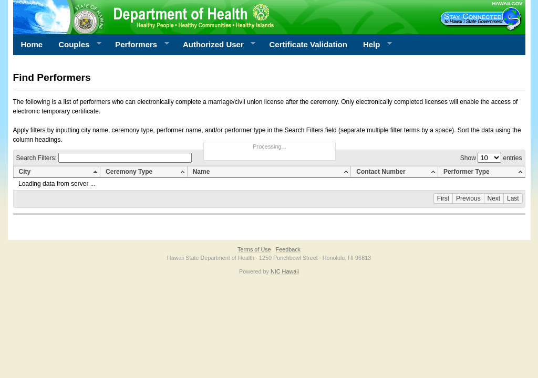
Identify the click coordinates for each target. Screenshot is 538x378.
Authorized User (215, 44)
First (443, 198)
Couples (75, 44)
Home (32, 44)
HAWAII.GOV (507, 3)
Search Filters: (104, 158)
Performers (138, 44)
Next (494, 198)
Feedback (288, 249)
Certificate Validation (308, 44)
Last (513, 198)
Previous (468, 198)
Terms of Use (254, 249)
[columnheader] (56, 171)
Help (373, 44)
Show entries (491, 158)
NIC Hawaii (285, 271)
